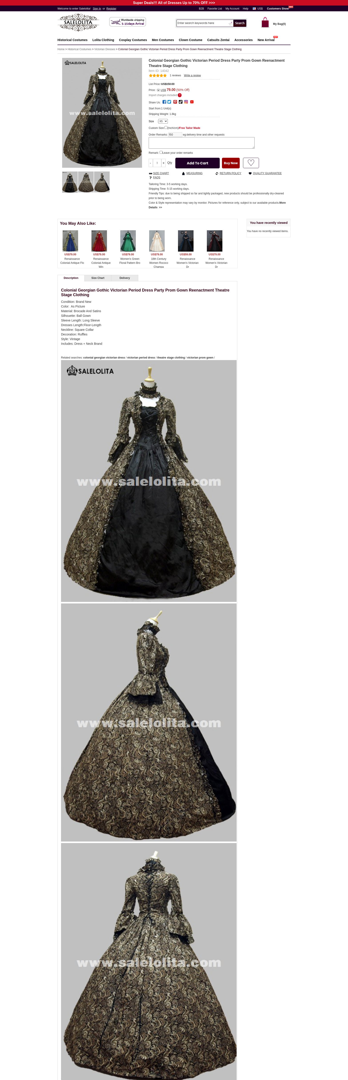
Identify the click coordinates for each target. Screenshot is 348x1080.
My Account (232, 8)
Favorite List (215, 8)
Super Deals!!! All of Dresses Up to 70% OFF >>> (174, 3)
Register (112, 8)
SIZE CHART (161, 173)
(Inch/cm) (183, 128)
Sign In (97, 8)
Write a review (192, 75)
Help (245, 8)
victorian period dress (141, 357)
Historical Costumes (79, 49)
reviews (175, 75)
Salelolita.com (83, 23)
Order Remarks (158, 134)
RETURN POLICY (230, 173)
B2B (201, 8)
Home (61, 49)
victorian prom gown (200, 357)
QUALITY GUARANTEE (267, 173)
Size (151, 121)
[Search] (202, 23)
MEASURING (194, 173)
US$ (260, 8)
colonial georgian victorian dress (104, 357)
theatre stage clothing (171, 357)
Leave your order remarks (177, 152)
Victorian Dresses (104, 49)
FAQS (156, 177)
